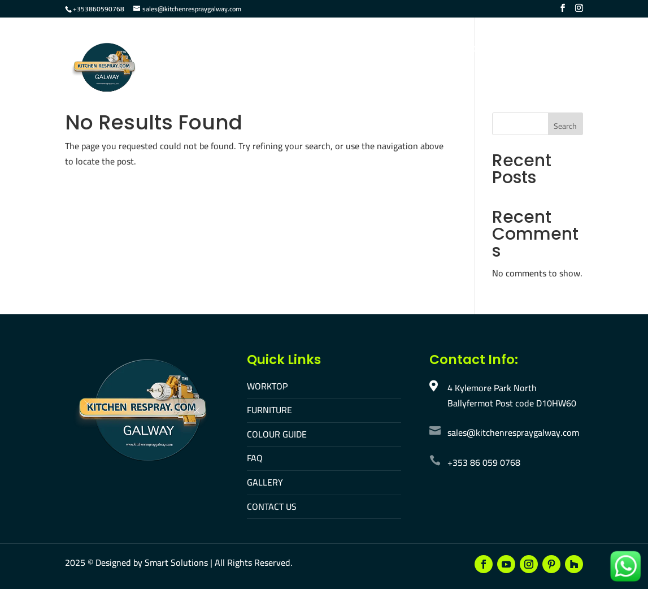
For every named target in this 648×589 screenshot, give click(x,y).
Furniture (275, 50)
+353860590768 (98, 8)
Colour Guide (342, 50)
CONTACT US (272, 506)
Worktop (217, 50)
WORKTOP (267, 386)
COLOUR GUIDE (277, 434)
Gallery (435, 50)
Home (170, 50)
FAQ (395, 50)
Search (565, 126)
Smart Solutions (176, 562)
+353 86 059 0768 (483, 462)
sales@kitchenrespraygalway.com (513, 432)
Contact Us (493, 50)
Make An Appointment (206, 87)
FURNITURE (269, 409)
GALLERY (265, 482)
